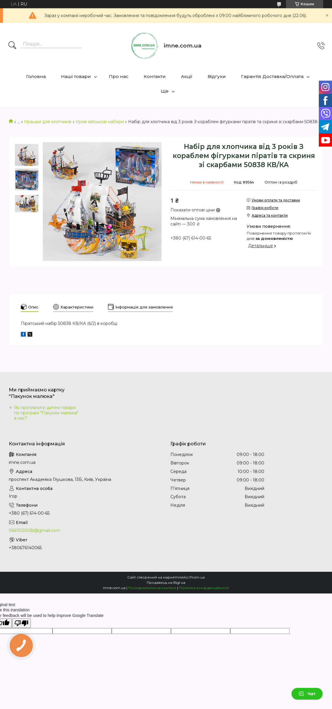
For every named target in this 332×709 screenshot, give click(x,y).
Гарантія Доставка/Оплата (272, 76)
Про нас (118, 76)
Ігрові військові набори (99, 121)
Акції (186, 76)
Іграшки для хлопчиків (47, 121)
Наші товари (76, 76)
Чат (307, 693)
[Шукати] (12, 45)
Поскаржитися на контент (152, 588)
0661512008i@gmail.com (34, 530)
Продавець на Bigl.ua (166, 582)
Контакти (155, 76)
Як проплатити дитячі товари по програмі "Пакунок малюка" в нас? (46, 413)
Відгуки (217, 76)
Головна (36, 76)
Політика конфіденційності (204, 588)
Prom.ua (197, 577)
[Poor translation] (21, 623)
